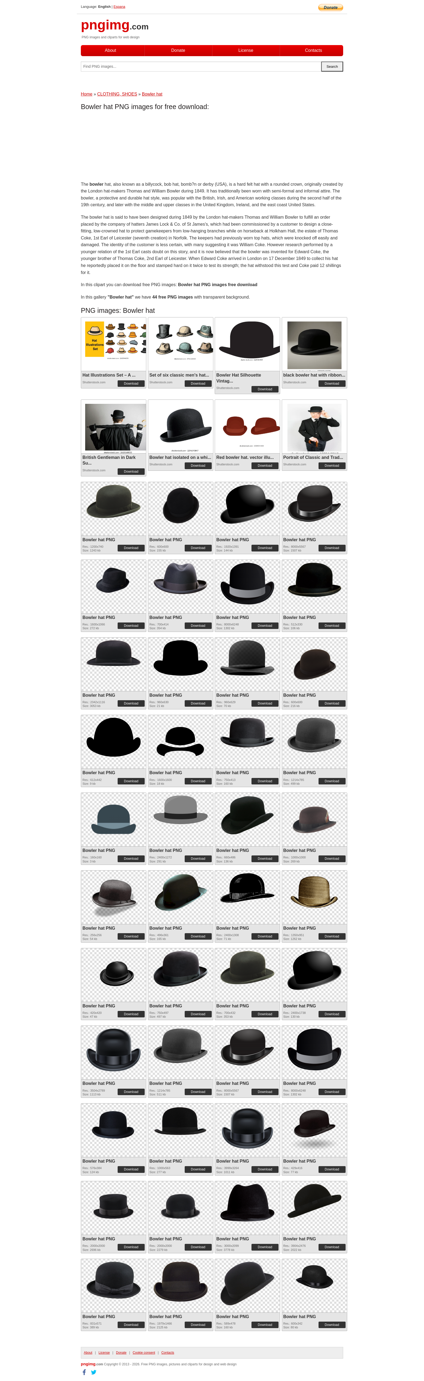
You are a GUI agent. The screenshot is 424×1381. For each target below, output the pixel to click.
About (110, 50)
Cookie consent (144, 1353)
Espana (119, 7)
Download (131, 383)
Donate (178, 50)
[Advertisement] (124, 147)
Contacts (313, 50)
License (245, 50)
